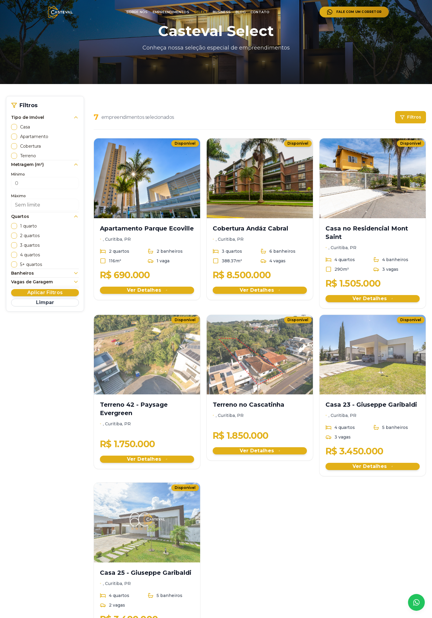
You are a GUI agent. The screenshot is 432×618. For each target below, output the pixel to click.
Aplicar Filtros (45, 292)
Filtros (410, 117)
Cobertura (30, 146)
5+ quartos (31, 264)
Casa (25, 127)
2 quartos (30, 235)
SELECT (201, 12)
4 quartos (30, 255)
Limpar (45, 302)
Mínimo (18, 174)
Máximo (18, 196)
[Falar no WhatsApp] (416, 602)
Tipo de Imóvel (45, 117)
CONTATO (260, 12)
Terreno (28, 155)
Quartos (45, 216)
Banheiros (45, 273)
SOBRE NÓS (137, 12)
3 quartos (30, 245)
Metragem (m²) (45, 164)
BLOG (241, 12)
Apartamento (34, 136)
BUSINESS (222, 12)
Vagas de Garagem (45, 282)
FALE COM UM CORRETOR (354, 12)
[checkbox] (14, 127)
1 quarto (28, 226)
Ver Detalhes (147, 290)
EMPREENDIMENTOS (171, 12)
